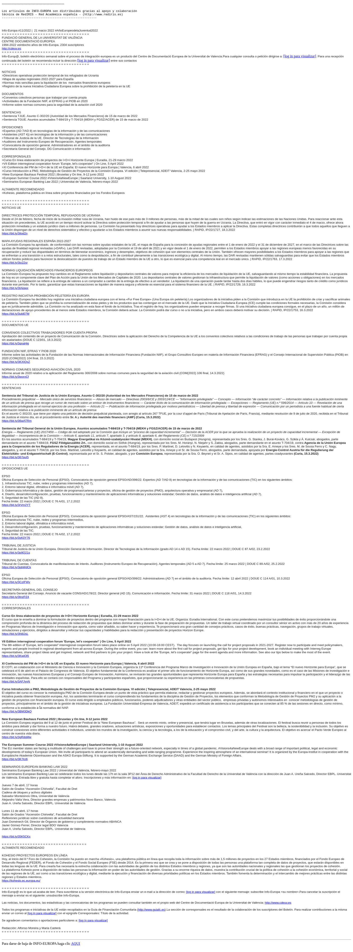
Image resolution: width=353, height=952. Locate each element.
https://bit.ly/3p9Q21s (16, 555)
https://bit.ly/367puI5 (15, 460)
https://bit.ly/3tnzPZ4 (15, 599)
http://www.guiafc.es (151, 912)
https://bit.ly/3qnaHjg (15, 346)
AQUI (75, 946)
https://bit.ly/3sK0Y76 (16, 540)
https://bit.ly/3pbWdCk (16, 570)
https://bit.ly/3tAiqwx (15, 290)
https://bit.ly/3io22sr (15, 265)
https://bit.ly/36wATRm (17, 423)
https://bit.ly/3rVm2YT (16, 507)
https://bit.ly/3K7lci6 (15, 761)
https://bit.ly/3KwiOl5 (15, 658)
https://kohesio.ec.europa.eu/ (21, 883)
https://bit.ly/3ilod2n (14, 236)
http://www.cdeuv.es (278, 905)
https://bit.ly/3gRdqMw (16, 739)
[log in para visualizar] (299, 59)
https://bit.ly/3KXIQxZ (16, 364)
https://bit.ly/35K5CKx (16, 839)
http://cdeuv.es (11, 51)
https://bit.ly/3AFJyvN (16, 684)
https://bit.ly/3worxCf (15, 379)
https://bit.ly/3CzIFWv (16, 584)
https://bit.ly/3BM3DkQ (17, 714)
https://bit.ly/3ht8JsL (15, 636)
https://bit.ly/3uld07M (15, 316)
